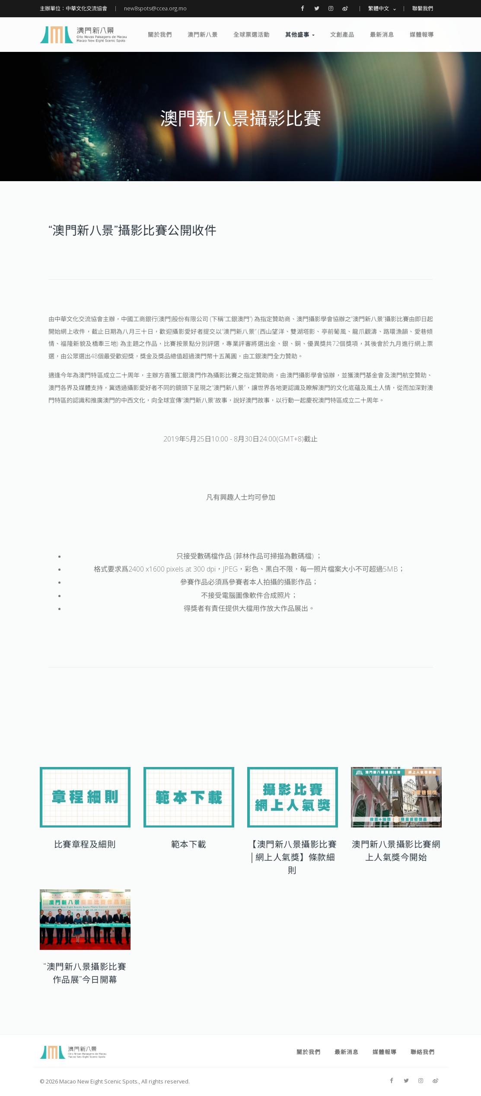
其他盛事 (300, 34)
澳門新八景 (203, 34)
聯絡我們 (423, 1052)
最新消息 (382, 34)
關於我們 (160, 34)
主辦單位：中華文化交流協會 (73, 8)
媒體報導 (422, 34)
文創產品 (342, 34)
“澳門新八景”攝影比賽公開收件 (132, 230)
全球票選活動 (251, 34)
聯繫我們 (422, 8)
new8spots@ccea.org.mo (155, 8)
